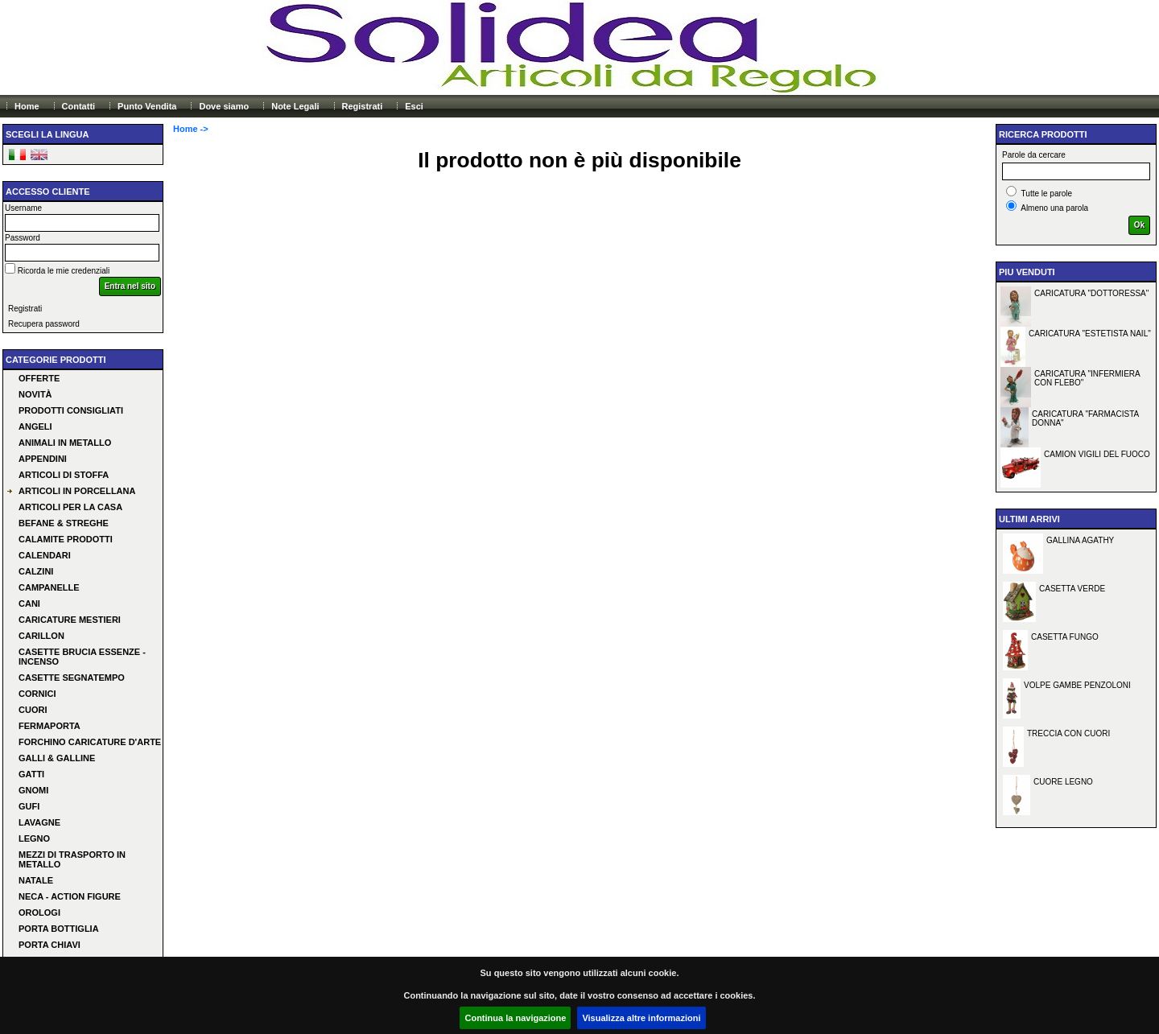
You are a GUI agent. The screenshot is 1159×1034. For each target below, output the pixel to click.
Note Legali (295, 106)
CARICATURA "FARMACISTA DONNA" (1085, 418)
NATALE (36, 880)
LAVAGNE (39, 822)
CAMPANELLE (49, 587)
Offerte (39, 378)
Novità (35, 394)
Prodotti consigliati (71, 410)
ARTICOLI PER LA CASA (70, 507)
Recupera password (44, 323)
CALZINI (36, 571)
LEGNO (34, 838)
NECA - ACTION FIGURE (70, 896)
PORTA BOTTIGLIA (59, 928)
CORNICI (37, 693)
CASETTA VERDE (1072, 588)
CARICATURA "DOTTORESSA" (1091, 293)
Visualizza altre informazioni (641, 1018)
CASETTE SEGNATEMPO (72, 677)
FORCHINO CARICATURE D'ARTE (90, 742)
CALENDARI (45, 555)
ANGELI (35, 426)
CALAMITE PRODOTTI (66, 539)
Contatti (79, 106)
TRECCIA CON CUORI (1068, 733)
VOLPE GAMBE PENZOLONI (1077, 685)
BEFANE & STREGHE (64, 523)
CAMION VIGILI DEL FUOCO (1097, 454)
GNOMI (33, 790)
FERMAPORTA (49, 726)
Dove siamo (224, 106)
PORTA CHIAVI (49, 945)
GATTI (31, 774)
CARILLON (41, 636)
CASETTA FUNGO (1065, 636)
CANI (29, 603)
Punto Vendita (147, 106)
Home (26, 106)
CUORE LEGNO (1063, 781)
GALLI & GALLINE (57, 758)
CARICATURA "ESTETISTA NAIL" (1090, 333)
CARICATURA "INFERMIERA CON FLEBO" (1087, 378)
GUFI (29, 806)
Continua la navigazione (515, 1018)
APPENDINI (43, 458)
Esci (414, 106)
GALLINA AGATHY (1080, 540)
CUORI (33, 710)
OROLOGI (39, 912)
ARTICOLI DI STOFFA (64, 475)
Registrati (362, 106)
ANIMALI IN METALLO (65, 442)
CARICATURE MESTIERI (70, 619)
